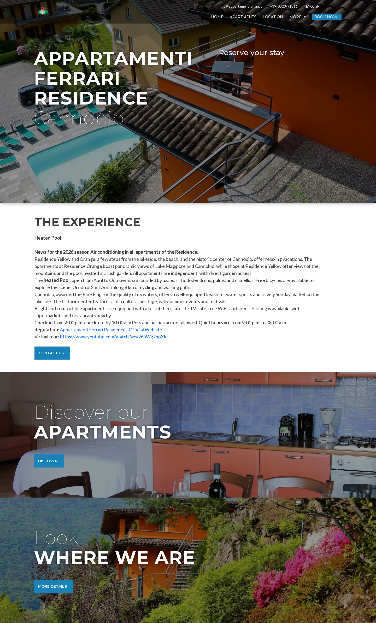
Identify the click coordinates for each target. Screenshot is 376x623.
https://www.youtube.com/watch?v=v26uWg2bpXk (113, 336)
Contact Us (51, 353)
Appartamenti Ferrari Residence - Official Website (111, 329)
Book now (325, 17)
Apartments (243, 17)
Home (217, 17)
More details (52, 586)
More (296, 17)
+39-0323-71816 (284, 6)
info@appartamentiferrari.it (241, 6)
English (313, 6)
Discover (48, 461)
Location (273, 17)
